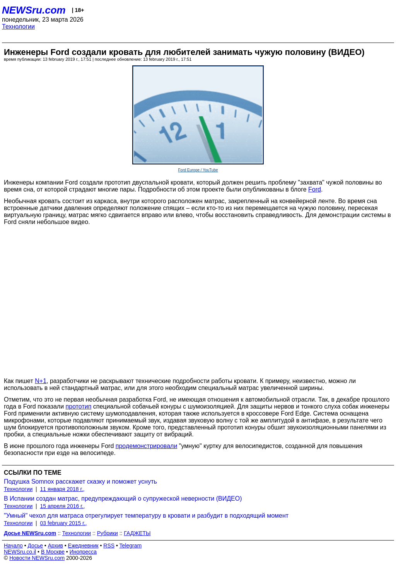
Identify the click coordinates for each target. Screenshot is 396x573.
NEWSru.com (34, 10)
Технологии (18, 26)
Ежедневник (83, 545)
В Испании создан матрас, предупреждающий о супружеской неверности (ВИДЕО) (123, 498)
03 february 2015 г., (63, 523)
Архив (55, 545)
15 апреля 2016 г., (62, 506)
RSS (108, 545)
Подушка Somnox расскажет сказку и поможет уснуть (80, 481)
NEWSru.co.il (20, 552)
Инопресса (83, 552)
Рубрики (107, 533)
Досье (35, 545)
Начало (13, 545)
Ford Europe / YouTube (198, 170)
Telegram (130, 545)
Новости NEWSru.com (37, 558)
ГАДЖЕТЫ (137, 533)
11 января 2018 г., (62, 489)
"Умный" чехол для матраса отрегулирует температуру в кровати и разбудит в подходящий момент (146, 515)
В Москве (53, 552)
